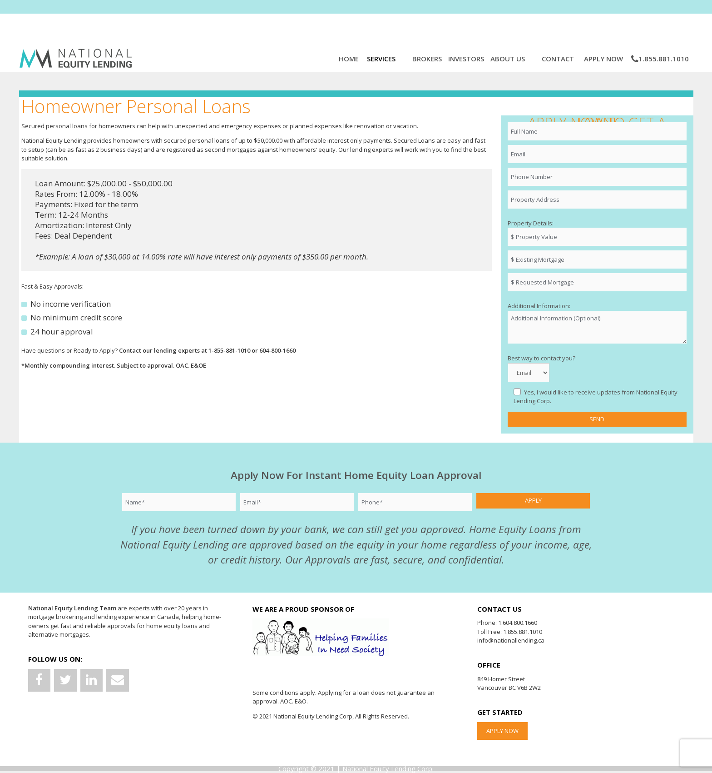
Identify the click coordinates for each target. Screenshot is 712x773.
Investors (466, 58)
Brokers (427, 58)
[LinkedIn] (91, 680)
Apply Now (604, 58)
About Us (509, 58)
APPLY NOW (502, 731)
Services (383, 58)
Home (349, 58)
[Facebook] (39, 680)
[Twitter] (65, 680)
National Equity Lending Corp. (388, 768)
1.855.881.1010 (660, 58)
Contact (559, 58)
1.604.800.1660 (517, 622)
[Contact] (117, 680)
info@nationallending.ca (510, 640)
